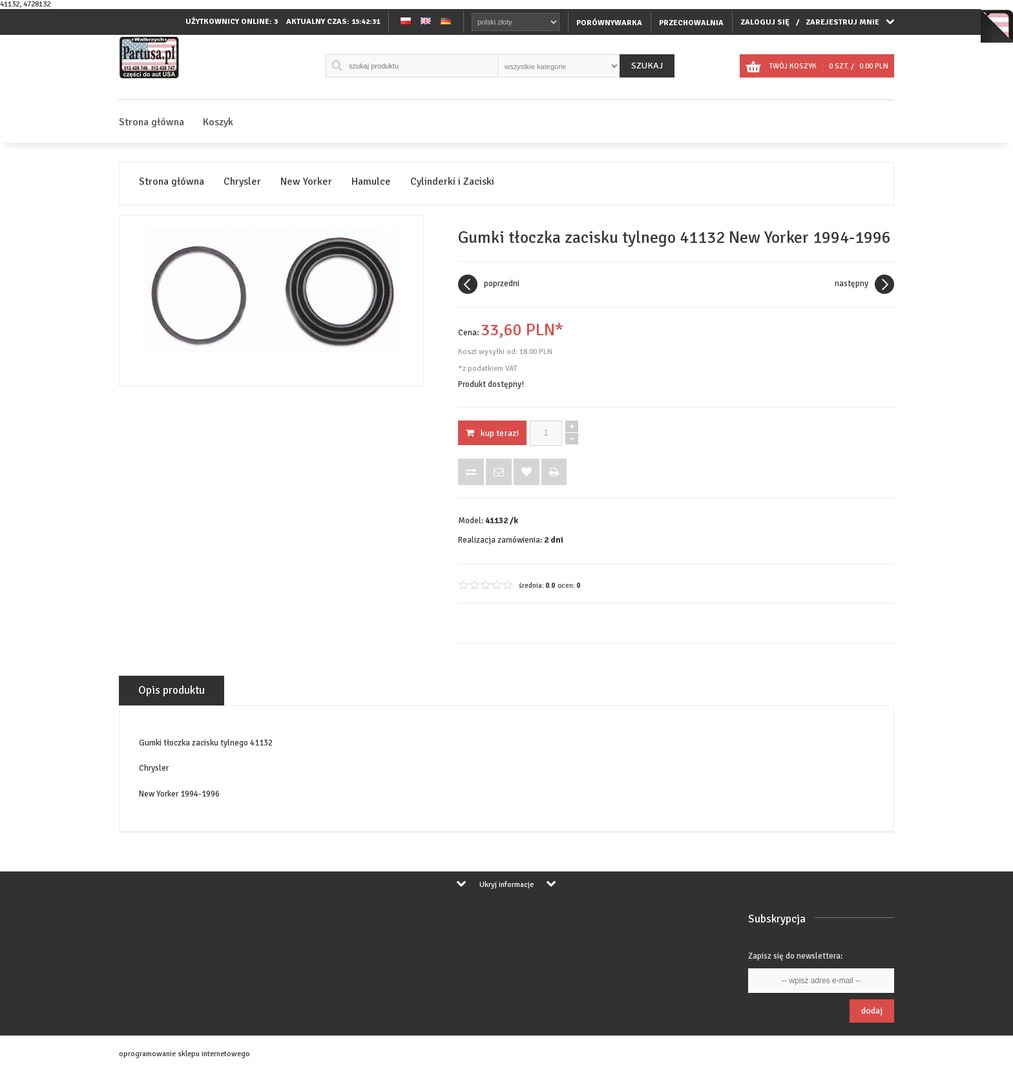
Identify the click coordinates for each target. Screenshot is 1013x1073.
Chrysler (242, 182)
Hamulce (371, 182)
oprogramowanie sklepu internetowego (184, 1054)
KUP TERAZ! (492, 433)
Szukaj (647, 65)
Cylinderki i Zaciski (452, 182)
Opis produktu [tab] (171, 690)
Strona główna (151, 122)
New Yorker (306, 182)
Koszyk (218, 122)
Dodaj (871, 1010)
